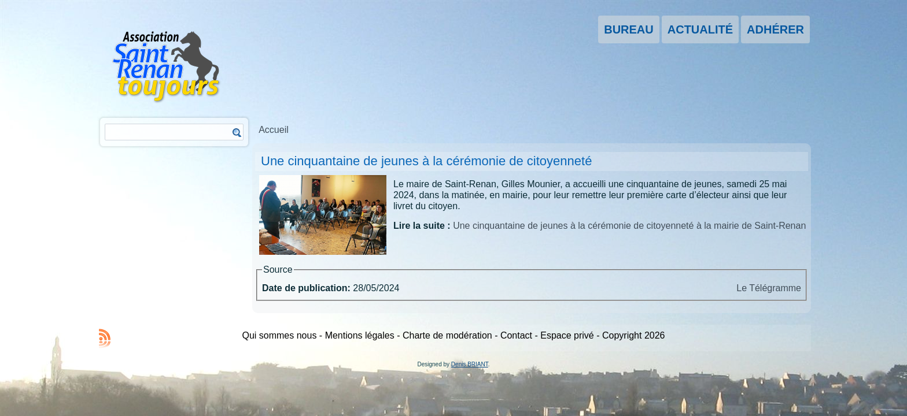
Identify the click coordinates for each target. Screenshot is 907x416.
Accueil (274, 130)
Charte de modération (447, 335)
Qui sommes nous (279, 335)
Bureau (629, 29)
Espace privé (567, 335)
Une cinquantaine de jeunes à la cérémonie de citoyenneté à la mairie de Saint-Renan (629, 226)
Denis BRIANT (469, 364)
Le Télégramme (768, 288)
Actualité (700, 29)
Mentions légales (359, 335)
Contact (516, 335)
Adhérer (775, 29)
